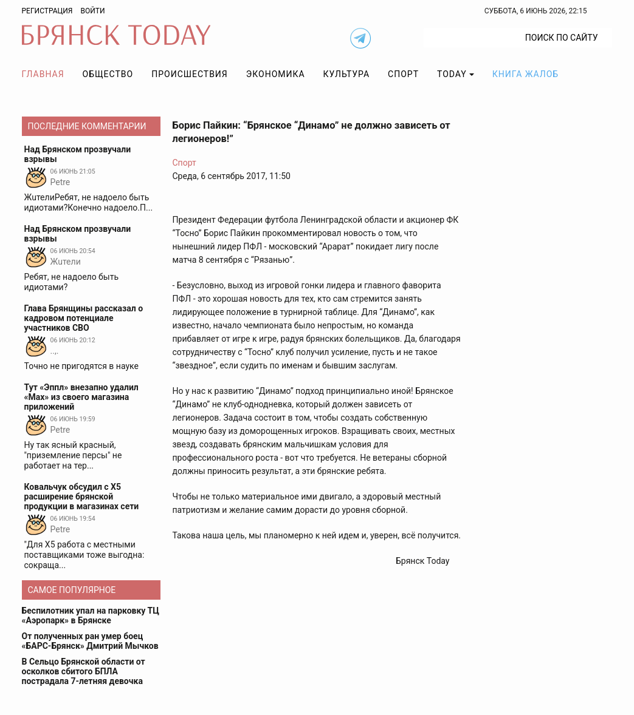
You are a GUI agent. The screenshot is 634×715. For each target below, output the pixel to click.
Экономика (275, 74)
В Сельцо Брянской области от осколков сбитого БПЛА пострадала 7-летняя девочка (83, 671)
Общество (108, 74)
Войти (92, 11)
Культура (346, 74)
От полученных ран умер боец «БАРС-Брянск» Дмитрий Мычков (90, 641)
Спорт (403, 74)
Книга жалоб (525, 74)
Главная (43, 74)
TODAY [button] (452, 74)
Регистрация (47, 11)
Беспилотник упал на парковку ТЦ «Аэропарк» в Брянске (90, 615)
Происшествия (189, 74)
